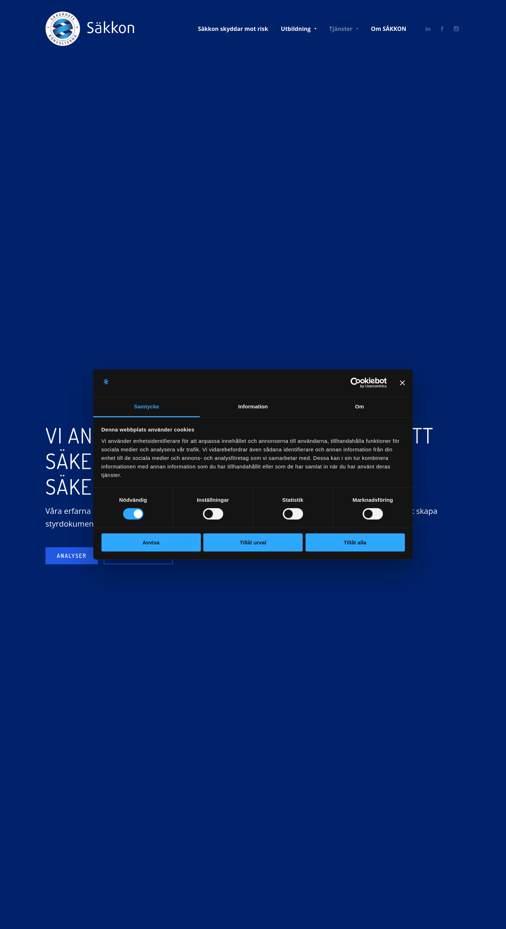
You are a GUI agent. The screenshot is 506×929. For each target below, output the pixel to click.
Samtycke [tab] (146, 406)
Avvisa (151, 542)
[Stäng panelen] (402, 382)
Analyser (72, 555)
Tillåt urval (253, 542)
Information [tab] (253, 406)
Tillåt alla (355, 542)
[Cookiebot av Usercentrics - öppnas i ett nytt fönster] (356, 382)
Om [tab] (359, 406)
